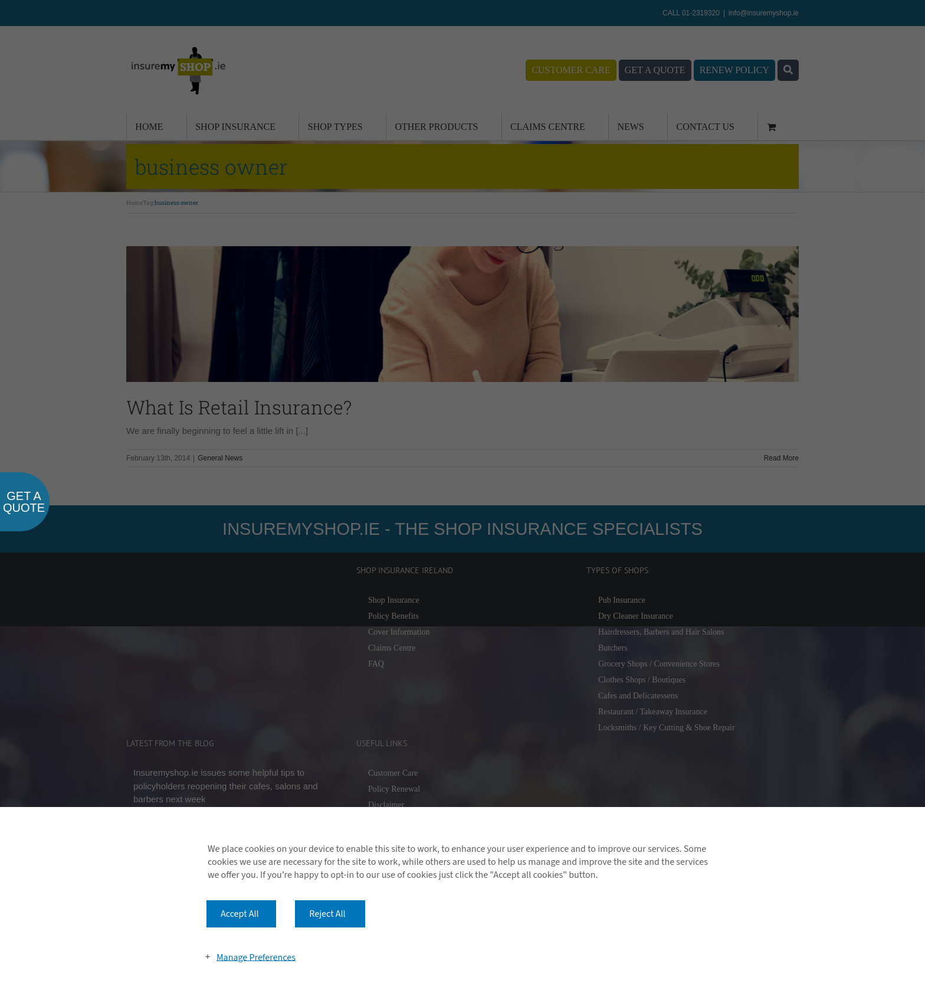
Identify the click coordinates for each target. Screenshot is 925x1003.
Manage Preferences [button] (256, 956)
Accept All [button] (240, 913)
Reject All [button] (327, 913)
